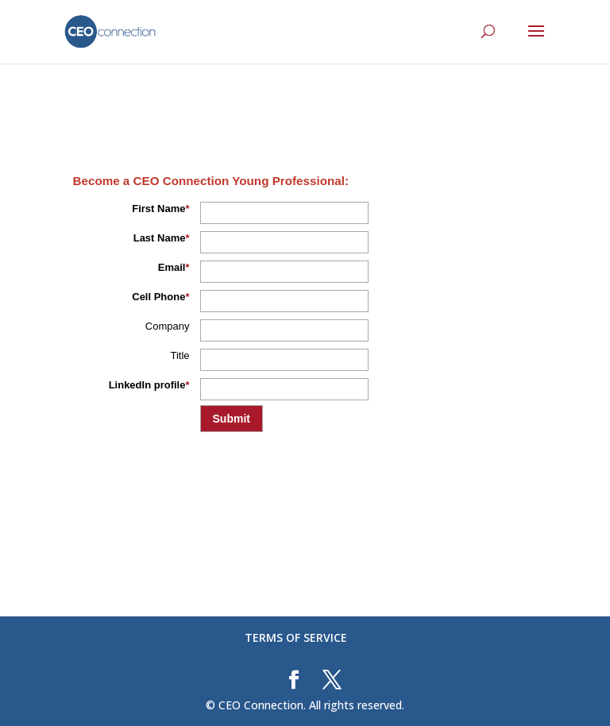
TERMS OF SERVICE (296, 637)
